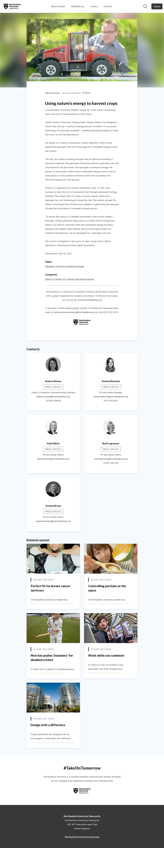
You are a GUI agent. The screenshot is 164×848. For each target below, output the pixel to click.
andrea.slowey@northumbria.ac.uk (53, 396)
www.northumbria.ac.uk (91, 299)
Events (94, 6)
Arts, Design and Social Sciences (78, 279)
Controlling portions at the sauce (107, 588)
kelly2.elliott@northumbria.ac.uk (53, 458)
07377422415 (111, 400)
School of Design (53, 279)
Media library (77, 6)
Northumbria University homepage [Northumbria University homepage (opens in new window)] (82, 836)
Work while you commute (106, 655)
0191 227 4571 (110, 312)
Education (50, 266)
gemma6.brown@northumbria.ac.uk (53, 521)
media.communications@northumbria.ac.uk (74, 312)
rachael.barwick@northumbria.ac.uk (111, 396)
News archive (58, 6)
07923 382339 (110, 462)
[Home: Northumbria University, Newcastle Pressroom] (12, 6)
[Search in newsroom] (145, 6)
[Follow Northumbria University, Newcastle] (156, 6)
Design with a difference (48, 725)
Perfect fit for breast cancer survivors (50, 588)
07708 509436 (53, 400)
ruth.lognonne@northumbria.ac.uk (110, 458)
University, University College (69, 266)
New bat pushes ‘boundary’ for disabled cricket (52, 658)
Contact (108, 6)
